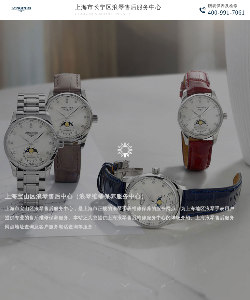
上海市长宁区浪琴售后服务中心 (118, 7)
